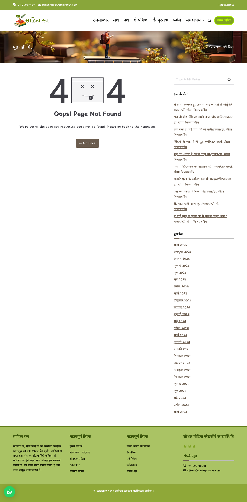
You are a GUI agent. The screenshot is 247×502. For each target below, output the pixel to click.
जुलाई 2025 (182, 266)
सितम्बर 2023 (182, 377)
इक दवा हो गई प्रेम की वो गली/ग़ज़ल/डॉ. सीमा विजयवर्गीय (203, 132)
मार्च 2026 (180, 245)
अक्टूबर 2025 (183, 252)
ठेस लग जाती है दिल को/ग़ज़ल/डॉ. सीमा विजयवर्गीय (199, 194)
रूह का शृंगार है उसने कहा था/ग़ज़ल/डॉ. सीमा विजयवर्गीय (202, 157)
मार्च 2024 (180, 335)
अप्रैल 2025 (181, 286)
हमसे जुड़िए (224, 20)
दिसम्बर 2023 (182, 356)
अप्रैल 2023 (181, 405)
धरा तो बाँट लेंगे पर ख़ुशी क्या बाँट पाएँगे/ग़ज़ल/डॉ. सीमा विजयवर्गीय (203, 120)
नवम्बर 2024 (182, 307)
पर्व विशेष (132, 459)
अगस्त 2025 (182, 259)
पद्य (126, 20)
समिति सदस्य (77, 471)
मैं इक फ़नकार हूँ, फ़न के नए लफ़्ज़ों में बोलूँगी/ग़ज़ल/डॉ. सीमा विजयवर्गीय (203, 107)
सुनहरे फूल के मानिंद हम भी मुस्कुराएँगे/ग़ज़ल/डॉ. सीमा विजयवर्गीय (202, 182)
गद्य (116, 20)
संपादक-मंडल (77, 459)
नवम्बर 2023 (182, 363)
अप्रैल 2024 (181, 328)
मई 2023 (180, 398)
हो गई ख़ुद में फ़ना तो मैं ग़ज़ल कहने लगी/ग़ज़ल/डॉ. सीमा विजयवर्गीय (200, 219)
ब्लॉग (177, 20)
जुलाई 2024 (181, 314)
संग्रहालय (195, 20)
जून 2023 (180, 391)
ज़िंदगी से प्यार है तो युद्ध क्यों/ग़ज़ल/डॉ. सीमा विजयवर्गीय (202, 145)
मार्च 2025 (180, 293)
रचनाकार (101, 20)
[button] (202, 20)
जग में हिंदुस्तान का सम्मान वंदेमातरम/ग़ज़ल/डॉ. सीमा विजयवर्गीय (203, 169)
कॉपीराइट (132, 465)
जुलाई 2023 (181, 384)
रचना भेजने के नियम (138, 446)
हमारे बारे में (76, 446)
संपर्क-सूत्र (132, 471)
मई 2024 (180, 321)
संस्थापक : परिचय (80, 453)
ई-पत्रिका (141, 20)
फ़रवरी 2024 (182, 342)
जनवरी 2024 (182, 349)
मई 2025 (180, 279)
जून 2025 (180, 273)
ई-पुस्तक (160, 20)
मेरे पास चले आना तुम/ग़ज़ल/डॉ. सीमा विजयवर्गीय (197, 207)
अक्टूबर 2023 (182, 370)
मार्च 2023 (180, 412)
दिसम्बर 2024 (182, 300)
